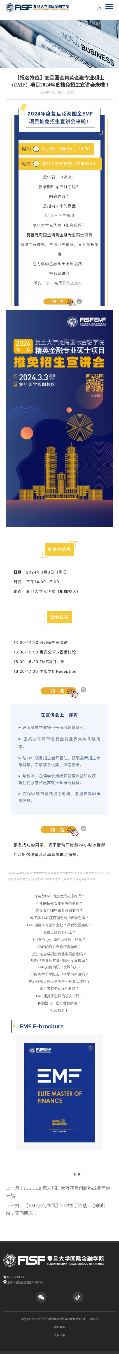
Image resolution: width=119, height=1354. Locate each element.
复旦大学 (59, 1335)
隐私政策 (59, 1327)
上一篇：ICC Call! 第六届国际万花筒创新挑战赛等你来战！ (58, 1192)
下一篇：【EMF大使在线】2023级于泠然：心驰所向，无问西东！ (55, 1209)
